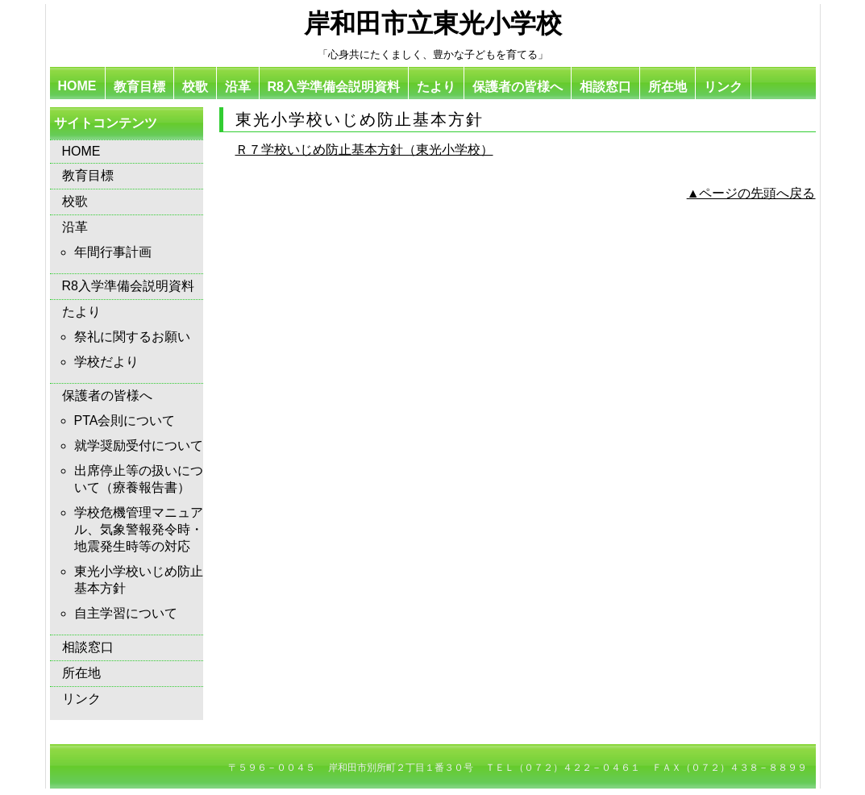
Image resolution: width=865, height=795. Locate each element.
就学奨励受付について (138, 445)
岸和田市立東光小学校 (433, 23)
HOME (77, 86)
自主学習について (125, 613)
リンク (723, 87)
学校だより (106, 361)
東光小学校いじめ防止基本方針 (138, 579)
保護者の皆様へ (517, 87)
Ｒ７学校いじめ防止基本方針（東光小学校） (364, 149)
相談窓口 (605, 87)
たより (436, 87)
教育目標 (139, 87)
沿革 (238, 87)
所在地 (667, 87)
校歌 (195, 87)
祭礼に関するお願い (132, 336)
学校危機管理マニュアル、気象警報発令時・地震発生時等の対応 (138, 529)
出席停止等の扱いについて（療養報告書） (138, 479)
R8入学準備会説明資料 (334, 87)
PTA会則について (125, 420)
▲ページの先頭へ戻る (751, 193)
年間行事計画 (113, 252)
